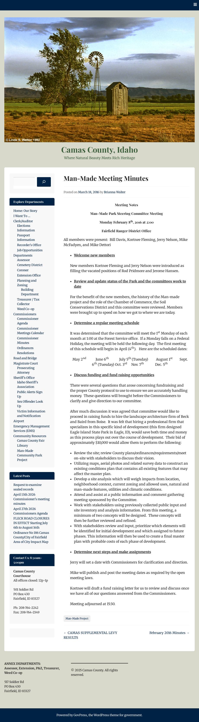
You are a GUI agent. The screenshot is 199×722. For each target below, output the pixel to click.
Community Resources (29, 436)
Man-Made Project (77, 618)
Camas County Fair (31, 441)
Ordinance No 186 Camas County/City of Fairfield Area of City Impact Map (31, 537)
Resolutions (25, 353)
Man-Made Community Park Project (29, 455)
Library (22, 446)
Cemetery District (29, 265)
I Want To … (21, 216)
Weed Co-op (25, 309)
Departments (22, 255)
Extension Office (29, 275)
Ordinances (25, 348)
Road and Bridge (25, 358)
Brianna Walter (114, 192)
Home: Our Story (25, 211)
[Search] (44, 182)
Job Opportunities (30, 250)
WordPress (101, 715)
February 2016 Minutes (169, 633)
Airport (18, 421)
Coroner (23, 270)
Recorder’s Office (29, 245)
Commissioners (24, 314)
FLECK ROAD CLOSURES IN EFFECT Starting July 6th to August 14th (31, 522)
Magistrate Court (25, 363)
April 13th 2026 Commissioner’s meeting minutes (31, 499)
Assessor (23, 260)
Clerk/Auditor (23, 221)
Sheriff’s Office (24, 378)
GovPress (80, 715)
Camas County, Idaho (99, 149)
